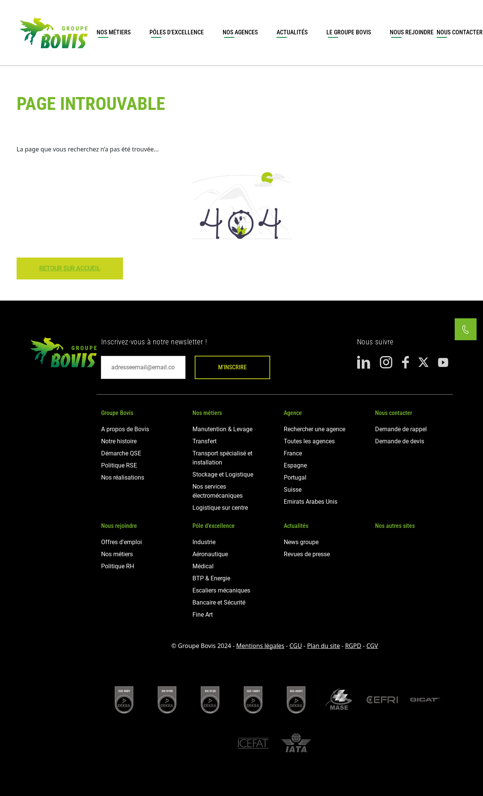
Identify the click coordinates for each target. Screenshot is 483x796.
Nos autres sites (395, 525)
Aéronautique (210, 554)
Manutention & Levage (222, 429)
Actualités (292, 32)
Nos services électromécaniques (217, 491)
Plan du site (323, 646)
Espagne (295, 465)
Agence (293, 413)
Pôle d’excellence (213, 525)
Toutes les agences (309, 441)
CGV (372, 646)
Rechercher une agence (314, 429)
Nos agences (240, 32)
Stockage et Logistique (222, 474)
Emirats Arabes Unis (310, 501)
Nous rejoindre (412, 32)
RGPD (353, 646)
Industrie (203, 542)
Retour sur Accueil (69, 268)
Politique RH (117, 566)
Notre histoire (119, 441)
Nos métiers (114, 32)
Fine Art (202, 614)
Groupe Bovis (117, 413)
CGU (295, 646)
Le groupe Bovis (348, 32)
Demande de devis (399, 441)
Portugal (295, 477)
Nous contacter (393, 413)
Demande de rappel (401, 429)
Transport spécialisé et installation (222, 458)
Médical (203, 566)
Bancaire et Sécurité (218, 602)
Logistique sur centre (220, 507)
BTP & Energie (211, 578)
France (293, 453)
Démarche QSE (121, 453)
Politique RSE (119, 465)
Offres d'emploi (121, 542)
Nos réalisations (122, 477)
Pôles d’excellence (176, 32)
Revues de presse (307, 554)
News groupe (301, 542)
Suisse (292, 489)
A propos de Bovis (125, 429)
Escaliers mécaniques (221, 590)
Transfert (204, 441)
